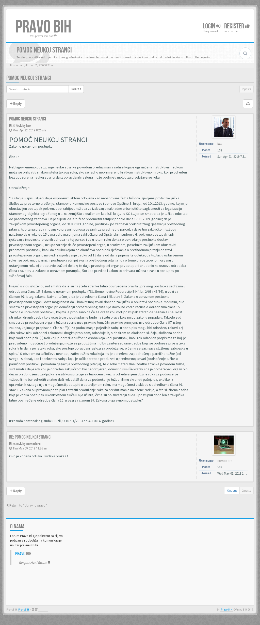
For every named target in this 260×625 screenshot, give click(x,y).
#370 (15, 126)
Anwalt (43, 609)
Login (211, 26)
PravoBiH (23, 609)
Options (232, 490)
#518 (15, 444)
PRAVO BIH (43, 27)
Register (237, 26)
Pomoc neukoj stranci (28, 78)
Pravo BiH (226, 609)
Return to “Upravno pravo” (26, 505)
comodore (33, 444)
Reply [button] (16, 104)
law (28, 126)
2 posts (246, 89)
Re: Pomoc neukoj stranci (30, 437)
